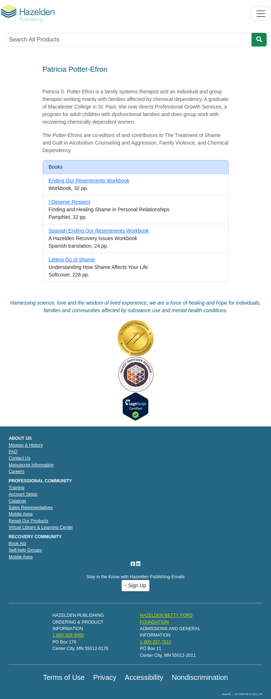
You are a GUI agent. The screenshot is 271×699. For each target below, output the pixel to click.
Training (17, 487)
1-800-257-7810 (155, 642)
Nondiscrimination (200, 677)
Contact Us (20, 458)
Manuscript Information (31, 465)
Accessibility (144, 677)
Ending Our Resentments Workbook (89, 180)
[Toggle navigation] (261, 13)
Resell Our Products (28, 520)
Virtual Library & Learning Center (41, 527)
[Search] (128, 40)
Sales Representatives (31, 507)
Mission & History (26, 445)
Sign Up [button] (135, 585)
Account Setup (23, 494)
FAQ (13, 451)
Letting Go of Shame (72, 259)
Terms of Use (63, 677)
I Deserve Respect (69, 202)
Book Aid (17, 543)
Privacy (104, 677)
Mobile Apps (21, 514)
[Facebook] (133, 564)
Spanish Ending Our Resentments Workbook (99, 231)
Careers (17, 471)
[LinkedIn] (138, 564)
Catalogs (17, 501)
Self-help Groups (25, 550)
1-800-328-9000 (68, 635)
